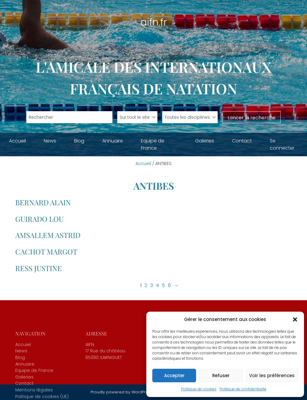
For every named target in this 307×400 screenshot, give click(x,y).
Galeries (204, 140)
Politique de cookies (198, 389)
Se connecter (282, 144)
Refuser (221, 375)
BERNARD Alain (43, 202)
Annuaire (112, 140)
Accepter (174, 375)
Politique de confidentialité (243, 389)
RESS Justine (38, 268)
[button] (295, 319)
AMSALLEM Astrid (47, 235)
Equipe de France (152, 144)
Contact (242, 140)
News (50, 140)
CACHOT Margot (46, 251)
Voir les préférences (272, 375)
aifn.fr (153, 22)
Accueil (17, 140)
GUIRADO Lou (39, 219)
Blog (79, 140)
